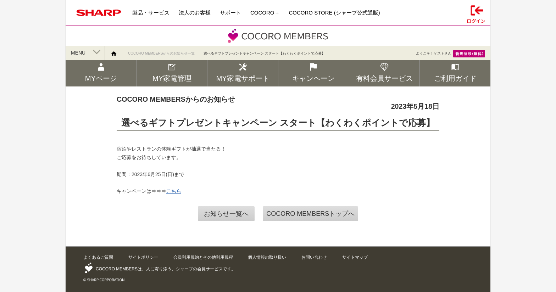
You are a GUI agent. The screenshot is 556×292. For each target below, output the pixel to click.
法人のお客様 (195, 13)
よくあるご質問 (98, 257)
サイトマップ (355, 257)
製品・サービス (150, 13)
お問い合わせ (314, 257)
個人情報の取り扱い (267, 257)
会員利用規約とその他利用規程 (203, 257)
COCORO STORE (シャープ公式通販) (334, 13)
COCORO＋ (265, 13)
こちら (173, 191)
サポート (230, 13)
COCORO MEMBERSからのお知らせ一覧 (161, 53)
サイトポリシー (143, 257)
